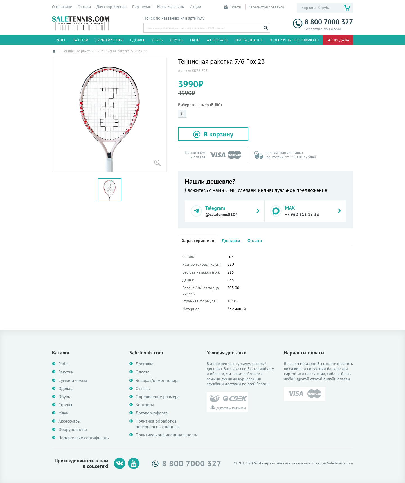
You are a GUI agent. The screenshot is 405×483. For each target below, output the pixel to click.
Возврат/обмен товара (158, 380)
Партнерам (142, 6)
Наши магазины (170, 6)
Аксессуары (217, 40)
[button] (213, 134)
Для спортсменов (111, 6)
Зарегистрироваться (266, 7)
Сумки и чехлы (109, 40)
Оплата (255, 240)
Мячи (195, 40)
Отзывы (84, 6)
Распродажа (338, 40)
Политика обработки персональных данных (158, 423)
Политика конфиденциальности (167, 435)
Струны (176, 40)
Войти (232, 7)
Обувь (157, 40)
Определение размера (158, 396)
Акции (195, 6)
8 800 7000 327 (323, 22)
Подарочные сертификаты (294, 40)
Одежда (137, 40)
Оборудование (249, 40)
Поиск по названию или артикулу (173, 18)
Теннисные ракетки (78, 51)
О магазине (62, 6)
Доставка (231, 240)
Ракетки (80, 40)
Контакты (145, 404)
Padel (61, 40)
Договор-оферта (152, 413)
